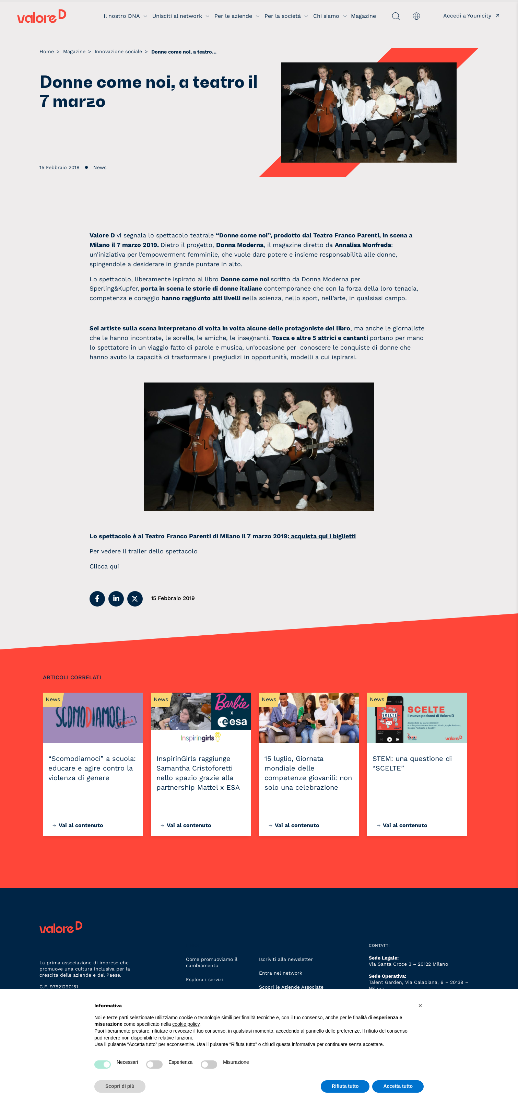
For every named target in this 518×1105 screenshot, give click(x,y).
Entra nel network (280, 973)
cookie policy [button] (185, 1024)
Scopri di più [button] (119, 1086)
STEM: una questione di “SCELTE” (412, 763)
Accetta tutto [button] (398, 1086)
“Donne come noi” (243, 235)
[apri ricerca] (388, 16)
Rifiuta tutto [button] (345, 1086)
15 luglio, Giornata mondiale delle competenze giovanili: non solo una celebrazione (308, 772)
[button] (97, 599)
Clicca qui (104, 566)
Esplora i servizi (204, 979)
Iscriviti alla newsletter (286, 959)
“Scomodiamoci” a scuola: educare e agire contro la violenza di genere (92, 768)
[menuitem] (416, 16)
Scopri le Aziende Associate (291, 987)
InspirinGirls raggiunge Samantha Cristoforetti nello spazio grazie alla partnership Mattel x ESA (198, 772)
